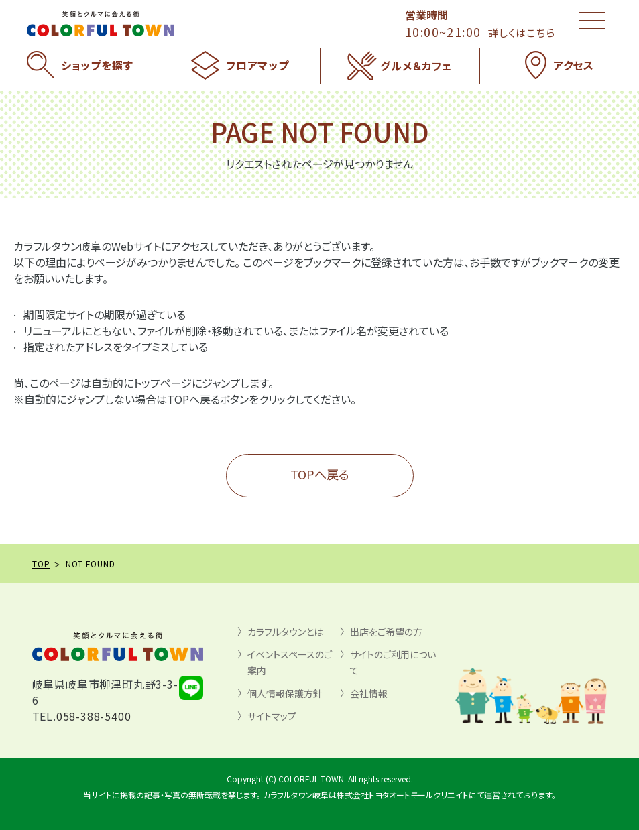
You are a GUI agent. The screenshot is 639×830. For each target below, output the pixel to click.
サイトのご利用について (393, 662)
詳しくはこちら (521, 32)
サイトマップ (271, 716)
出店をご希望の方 (386, 631)
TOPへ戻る (319, 474)
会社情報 (369, 693)
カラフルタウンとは (285, 631)
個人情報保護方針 (285, 693)
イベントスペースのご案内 (289, 662)
